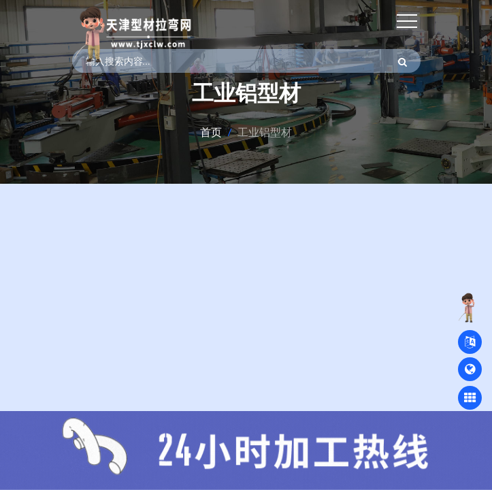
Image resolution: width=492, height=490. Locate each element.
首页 (211, 132)
